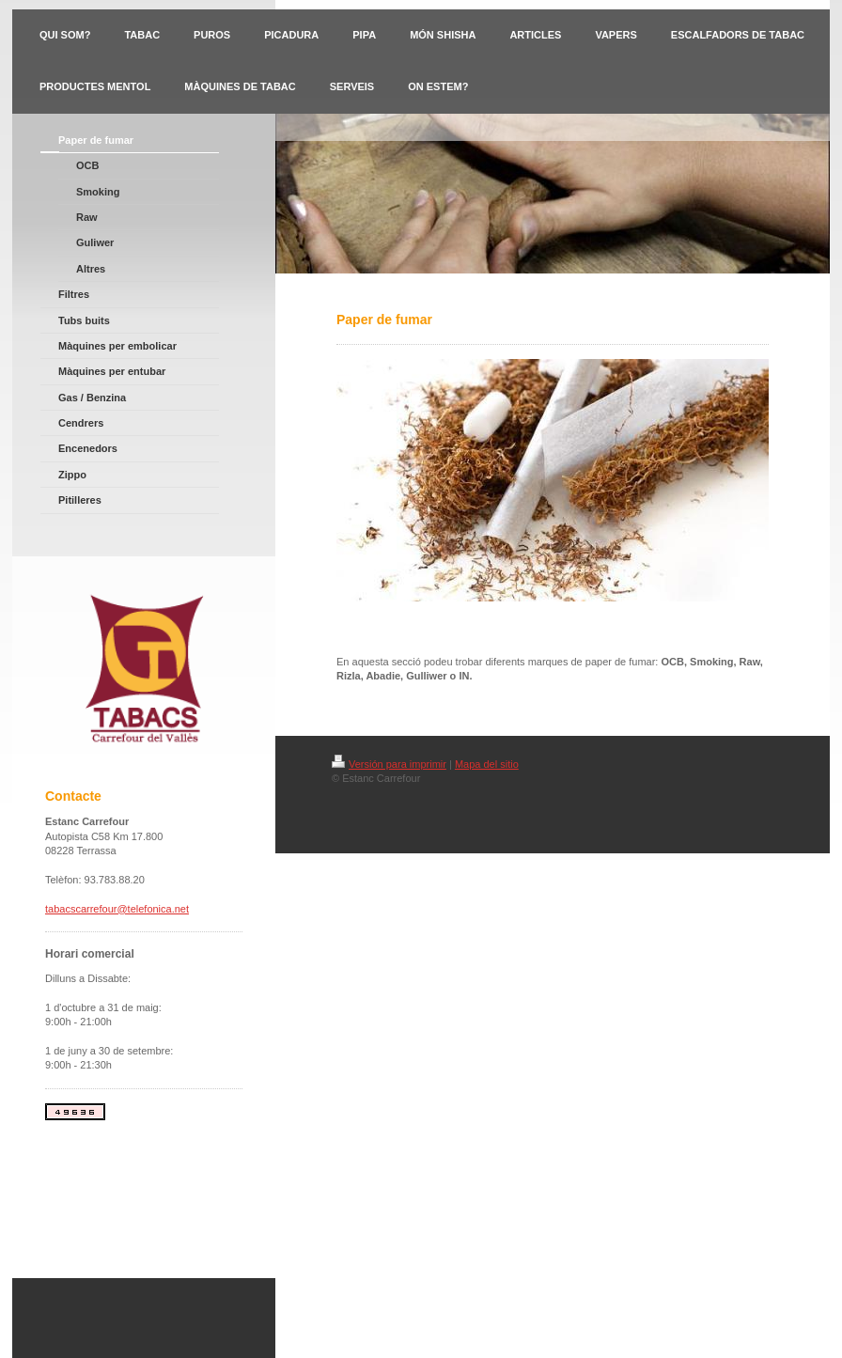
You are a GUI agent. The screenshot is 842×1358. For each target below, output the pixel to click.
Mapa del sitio (487, 764)
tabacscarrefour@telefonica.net (117, 908)
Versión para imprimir (389, 764)
